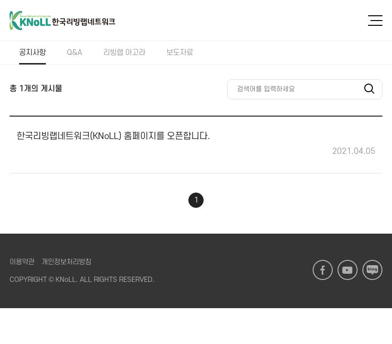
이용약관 (22, 262)
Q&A (74, 52)
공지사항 (32, 52)
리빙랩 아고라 (124, 52)
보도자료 (179, 52)
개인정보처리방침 (66, 262)
